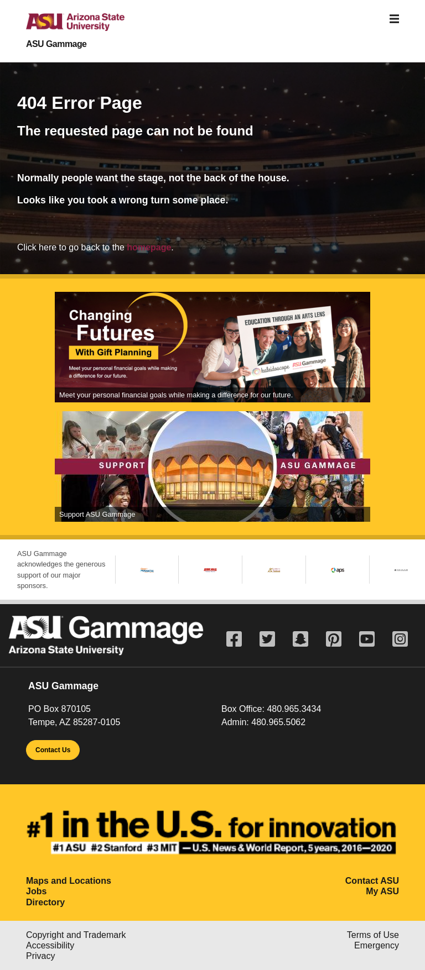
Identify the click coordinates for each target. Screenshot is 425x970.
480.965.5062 (278, 722)
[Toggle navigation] (395, 19)
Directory (45, 902)
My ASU (382, 891)
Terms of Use (373, 935)
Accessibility (50, 945)
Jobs (36, 891)
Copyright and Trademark (76, 935)
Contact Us (52, 750)
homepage (149, 247)
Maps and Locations (68, 880)
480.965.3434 (294, 709)
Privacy (40, 956)
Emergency (376, 945)
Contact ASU (372, 880)
